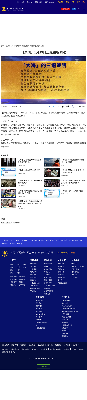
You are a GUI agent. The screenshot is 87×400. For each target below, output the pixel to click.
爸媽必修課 (61, 277)
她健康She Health (77, 266)
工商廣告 (65, 336)
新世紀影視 (6, 352)
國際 (11, 264)
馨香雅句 (61, 272)
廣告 (67, 2)
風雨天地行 (65, 322)
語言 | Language (50, 2)
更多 (14, 352)
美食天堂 (39, 308)
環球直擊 (33, 266)
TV (74, 9)
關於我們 (15, 345)
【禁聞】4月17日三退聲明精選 (72, 191)
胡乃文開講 (75, 269)
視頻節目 (9, 46)
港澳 (18, 264)
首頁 (2, 46)
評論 (11, 270)
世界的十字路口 (49, 286)
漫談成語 (61, 275)
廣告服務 (58, 345)
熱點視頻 (22, 276)
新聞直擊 (33, 275)
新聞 (14, 260)
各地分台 (30, 2)
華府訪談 (33, 280)
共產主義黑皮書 (67, 325)
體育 (24, 267)
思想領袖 (47, 275)
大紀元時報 (25, 349)
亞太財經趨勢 (35, 288)
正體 (36, 2)
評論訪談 (48, 260)
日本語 (12, 244)
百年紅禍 (65, 319)
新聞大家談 (48, 263)
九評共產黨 (65, 314)
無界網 (81, 349)
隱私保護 (32, 345)
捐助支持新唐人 (63, 253)
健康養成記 (75, 272)
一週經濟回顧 (35, 283)
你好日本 (39, 303)
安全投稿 (49, 345)
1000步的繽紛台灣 (41, 323)
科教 (18, 273)
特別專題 (66, 297)
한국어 (19, 244)
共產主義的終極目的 (68, 308)
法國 (42, 240)
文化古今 (61, 280)
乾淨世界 (35, 349)
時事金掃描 (48, 269)
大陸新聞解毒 (48, 291)
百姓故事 (65, 328)
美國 (11, 267)
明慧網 (66, 349)
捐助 (73, 2)
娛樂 (24, 264)
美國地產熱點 (62, 283)
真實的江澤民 (66, 317)
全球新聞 (33, 263)
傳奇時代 (65, 303)
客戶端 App (77, 345)
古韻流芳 (61, 269)
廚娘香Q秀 (39, 319)
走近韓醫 (74, 277)
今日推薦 (22, 279)
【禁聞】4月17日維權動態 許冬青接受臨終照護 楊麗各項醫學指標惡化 (30, 203)
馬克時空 (47, 288)
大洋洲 (30, 240)
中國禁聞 (25, 46)
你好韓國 (39, 306)
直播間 (49, 252)
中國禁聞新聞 (34, 46)
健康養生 (75, 260)
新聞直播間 (65, 9)
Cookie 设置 (43, 366)
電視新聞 (17, 46)
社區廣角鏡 (34, 286)
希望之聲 (44, 349)
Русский (5, 244)
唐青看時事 (48, 283)
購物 (84, 2)
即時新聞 (13, 279)
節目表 (41, 252)
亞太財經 (33, 291)
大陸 (11, 273)
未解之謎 (61, 263)
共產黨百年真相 (67, 306)
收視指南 (23, 345)
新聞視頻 (34, 260)
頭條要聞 (13, 276)
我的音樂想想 (40, 328)
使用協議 (41, 345)
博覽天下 (13, 282)
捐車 (78, 2)
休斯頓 (37, 240)
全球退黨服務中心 (56, 349)
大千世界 (39, 317)
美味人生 (39, 311)
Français (78, 240)
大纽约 (11, 240)
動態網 (74, 349)
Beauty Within (40, 314)
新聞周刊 (33, 277)
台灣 (18, 267)
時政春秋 (47, 272)
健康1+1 (74, 263)
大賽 (22, 2)
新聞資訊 (21, 252)
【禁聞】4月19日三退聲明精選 (29, 170)
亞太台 (55, 240)
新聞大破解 (48, 277)
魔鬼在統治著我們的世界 (70, 311)
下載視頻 (81, 106)
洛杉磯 (24, 240)
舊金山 (48, 240)
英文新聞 (60, 2)
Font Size (67, 106)
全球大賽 (22, 285)
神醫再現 (74, 275)
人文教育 (62, 260)
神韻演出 (13, 285)
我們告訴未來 (66, 300)
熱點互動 (47, 266)
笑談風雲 (61, 266)
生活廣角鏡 (39, 300)
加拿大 (18, 240)
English (71, 240)
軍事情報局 (48, 280)
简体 (40, 2)
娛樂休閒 (40, 297)
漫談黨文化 (65, 330)
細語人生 (47, 294)
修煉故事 (65, 333)
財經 (18, 270)
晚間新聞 (33, 272)
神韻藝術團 (15, 349)
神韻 (17, 2)
